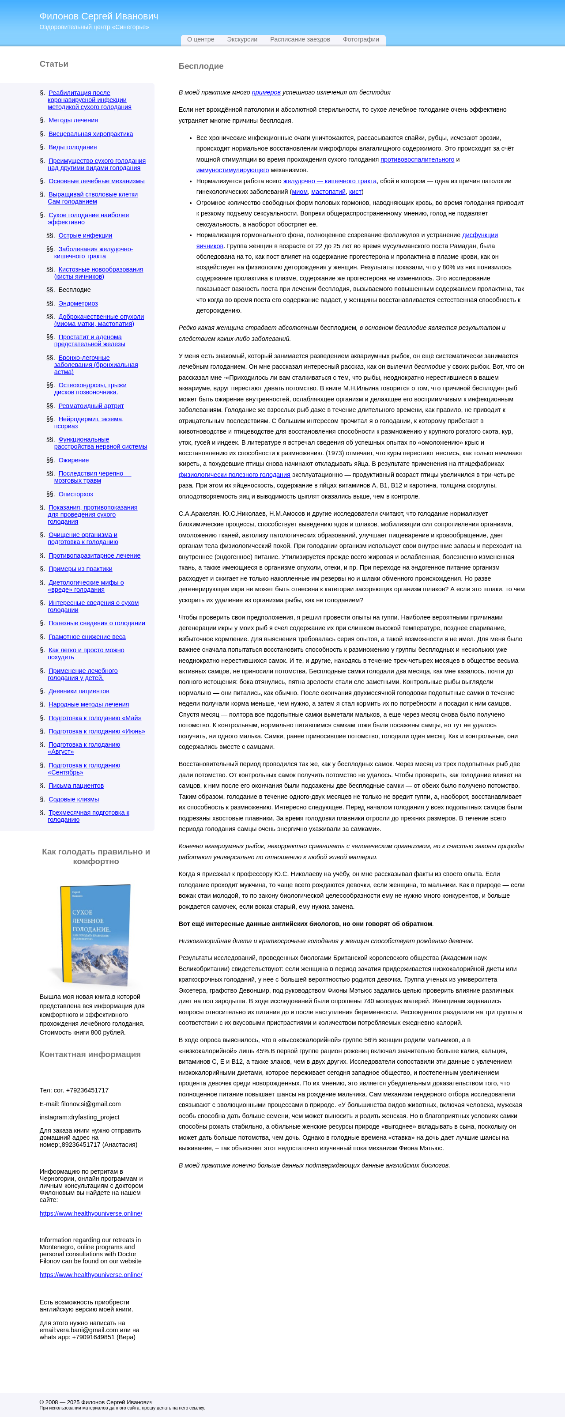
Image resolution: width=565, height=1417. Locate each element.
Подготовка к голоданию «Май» (95, 718)
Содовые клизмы (74, 799)
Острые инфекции (86, 235)
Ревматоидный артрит (91, 405)
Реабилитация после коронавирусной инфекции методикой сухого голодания (90, 99)
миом (300, 191)
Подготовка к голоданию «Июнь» (97, 731)
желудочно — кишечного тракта (330, 181)
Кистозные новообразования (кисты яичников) (98, 273)
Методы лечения (73, 120)
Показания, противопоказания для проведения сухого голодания (92, 514)
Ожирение (74, 460)
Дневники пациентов (79, 691)
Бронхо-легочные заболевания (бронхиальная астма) (96, 364)
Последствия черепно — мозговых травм (93, 477)
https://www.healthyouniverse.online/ (91, 1213)
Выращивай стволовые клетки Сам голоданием (93, 198)
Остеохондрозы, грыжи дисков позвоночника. (90, 389)
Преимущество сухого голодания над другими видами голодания (97, 164)
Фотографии (361, 39)
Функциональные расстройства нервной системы (100, 443)
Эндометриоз (78, 303)
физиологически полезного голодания (234, 474)
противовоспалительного (417, 159)
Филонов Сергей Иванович (99, 16)
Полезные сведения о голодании (97, 623)
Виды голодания (73, 147)
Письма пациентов (76, 785)
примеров (266, 92)
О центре (201, 39)
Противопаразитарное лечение (94, 555)
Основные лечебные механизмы (97, 181)
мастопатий (328, 191)
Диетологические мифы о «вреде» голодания (86, 586)
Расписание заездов (300, 39)
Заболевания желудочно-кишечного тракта (93, 253)
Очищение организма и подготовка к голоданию (83, 538)
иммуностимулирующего (232, 170)
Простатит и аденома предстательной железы (89, 340)
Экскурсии (242, 39)
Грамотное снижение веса (87, 636)
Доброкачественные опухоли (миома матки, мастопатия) (99, 320)
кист (355, 191)
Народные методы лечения (89, 704)
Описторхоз (76, 494)
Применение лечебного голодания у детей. (83, 674)
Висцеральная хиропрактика (91, 133)
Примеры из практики (80, 568)
